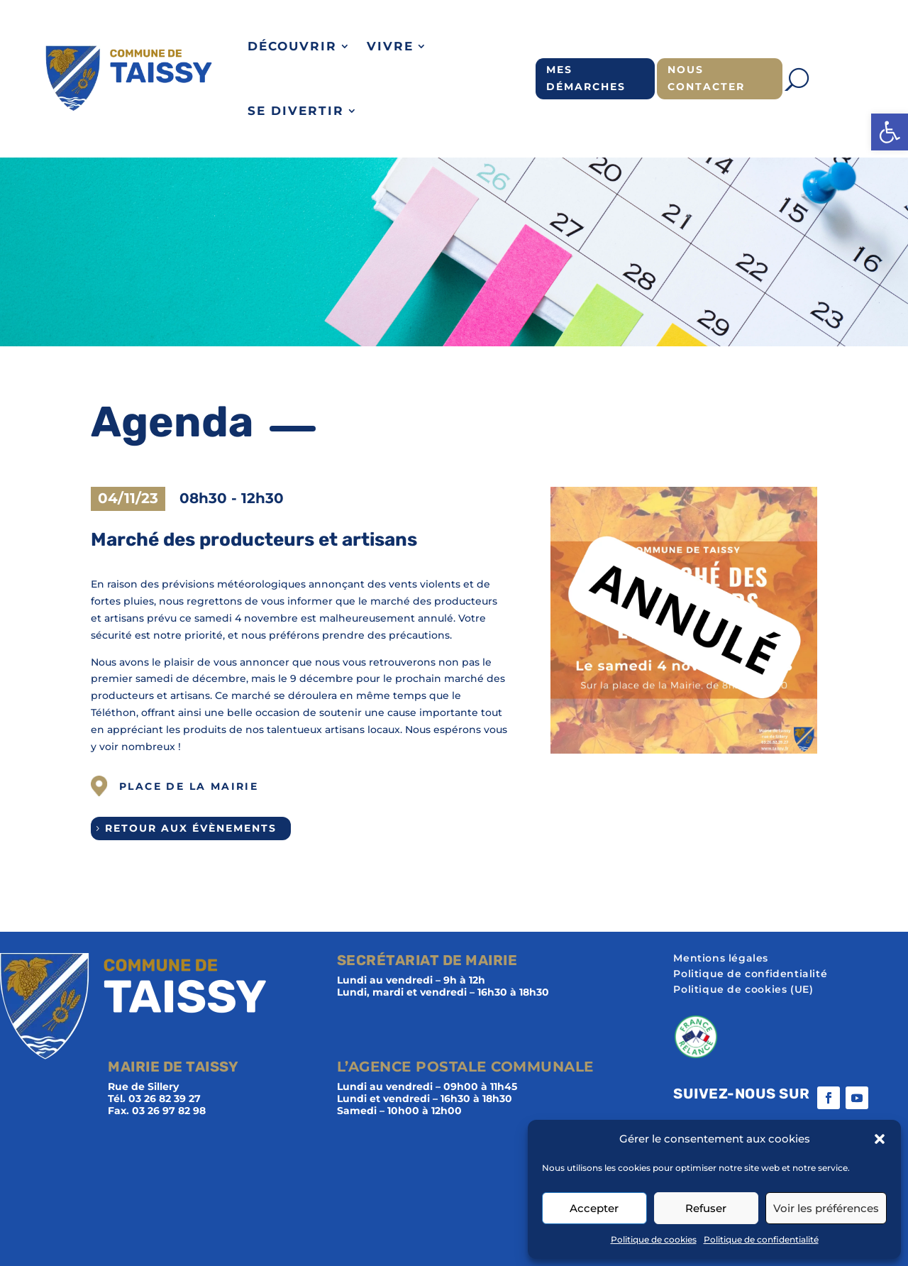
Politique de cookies (654, 1239)
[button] (889, 132)
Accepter (594, 1208)
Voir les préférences (826, 1208)
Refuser (705, 1208)
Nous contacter (706, 78)
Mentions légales (720, 958)
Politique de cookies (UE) (743, 990)
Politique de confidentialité (761, 1239)
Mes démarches (586, 78)
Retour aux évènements (191, 828)
